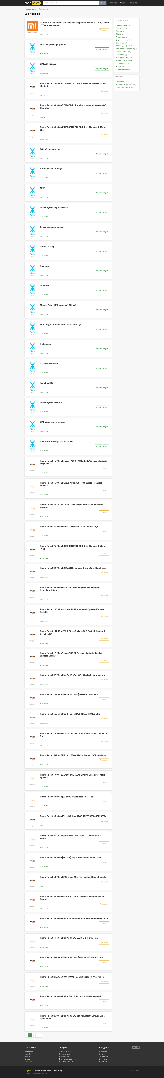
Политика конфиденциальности (35, 1073)
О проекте (103, 1059)
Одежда (120, 31)
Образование (122, 63)
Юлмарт (27, 1059)
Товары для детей (124, 46)
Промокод (104, 30)
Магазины (114, 3)
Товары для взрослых (125, 61)
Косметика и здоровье (126, 49)
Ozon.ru (27, 1056)
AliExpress (28, 1061)
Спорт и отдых (123, 52)
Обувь (120, 34)
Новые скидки (121, 28)
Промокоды (122, 82)
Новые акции (64, 1054)
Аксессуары (121, 37)
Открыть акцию (102, 49)
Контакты (103, 1061)
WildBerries (28, 1051)
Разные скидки (123, 69)
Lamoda (27, 1054)
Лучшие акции (123, 25)
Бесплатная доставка (126, 85)
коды (133, 3)
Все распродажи (30, 9)
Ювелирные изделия (125, 58)
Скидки (123, 3)
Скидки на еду (123, 55)
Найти (102, 3)
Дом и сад (121, 43)
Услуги (120, 66)
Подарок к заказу (124, 88)
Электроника (123, 40)
